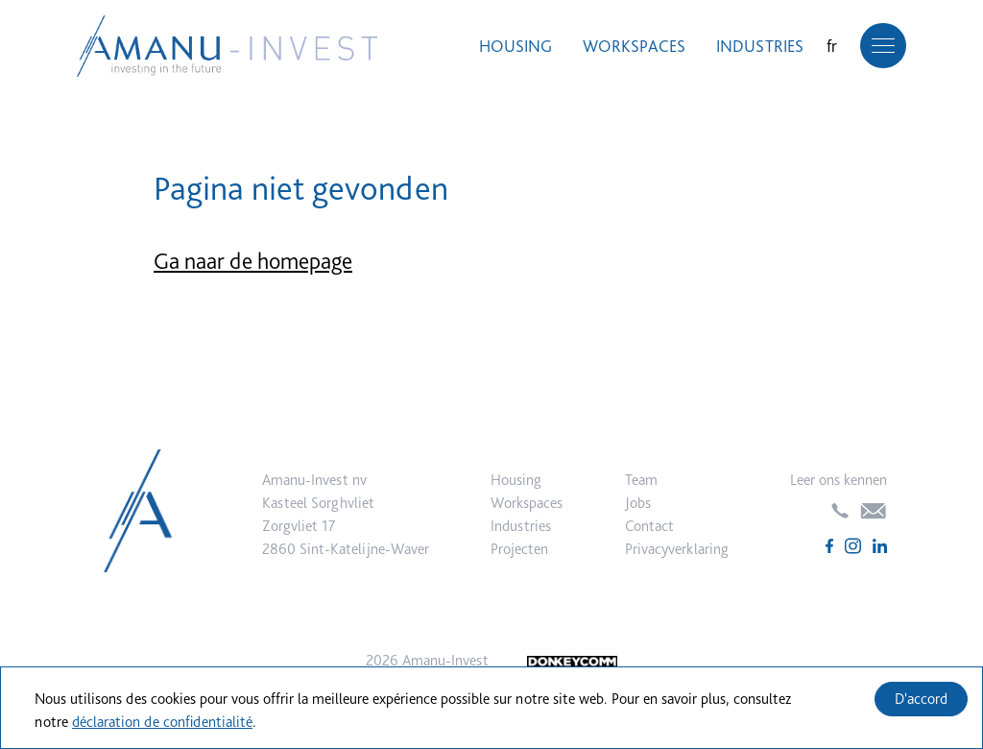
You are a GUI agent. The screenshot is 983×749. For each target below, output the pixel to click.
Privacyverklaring (677, 549)
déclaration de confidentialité (162, 722)
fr (832, 46)
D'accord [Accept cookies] (921, 698)
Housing (515, 46)
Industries (759, 46)
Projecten (519, 549)
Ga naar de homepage (253, 261)
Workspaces (634, 46)
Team (641, 480)
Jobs (638, 503)
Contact (649, 526)
